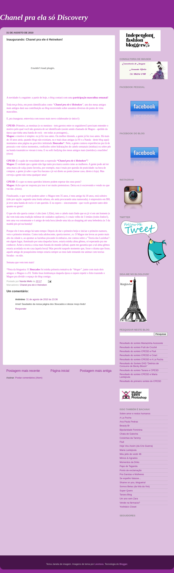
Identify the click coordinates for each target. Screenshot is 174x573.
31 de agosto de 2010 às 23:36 (42, 299)
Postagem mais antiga (95, 371)
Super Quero (126, 490)
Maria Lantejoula (128, 450)
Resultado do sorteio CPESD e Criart (138, 355)
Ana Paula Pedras (129, 421)
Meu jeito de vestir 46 (130, 454)
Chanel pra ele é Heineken (33, 285)
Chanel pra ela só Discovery (44, 17)
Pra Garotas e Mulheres (132, 474)
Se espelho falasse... (130, 478)
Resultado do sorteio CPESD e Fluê (138, 351)
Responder (20, 309)
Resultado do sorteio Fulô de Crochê (138, 347)
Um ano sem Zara (129, 498)
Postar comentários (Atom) (28, 378)
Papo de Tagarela (129, 466)
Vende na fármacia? (130, 503)
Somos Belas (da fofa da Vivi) (135, 486)
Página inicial (59, 371)
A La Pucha (125, 417)
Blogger (123, 564)
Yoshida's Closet (128, 507)
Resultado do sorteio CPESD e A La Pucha (141, 359)
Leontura (98, 564)
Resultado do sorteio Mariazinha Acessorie (141, 343)
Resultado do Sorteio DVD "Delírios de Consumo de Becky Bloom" (139, 364)
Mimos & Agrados (129, 458)
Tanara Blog (126, 494)
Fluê (122, 442)
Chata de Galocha (129, 434)
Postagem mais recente (23, 371)
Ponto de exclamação (131, 470)
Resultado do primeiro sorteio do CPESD (140, 381)
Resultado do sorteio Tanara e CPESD (139, 370)
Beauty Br (125, 425)
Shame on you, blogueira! (133, 482)
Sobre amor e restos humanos (135, 413)
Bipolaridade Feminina (131, 430)
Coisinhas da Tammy (130, 438)
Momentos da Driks (129, 462)
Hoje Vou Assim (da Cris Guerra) (136, 446)
